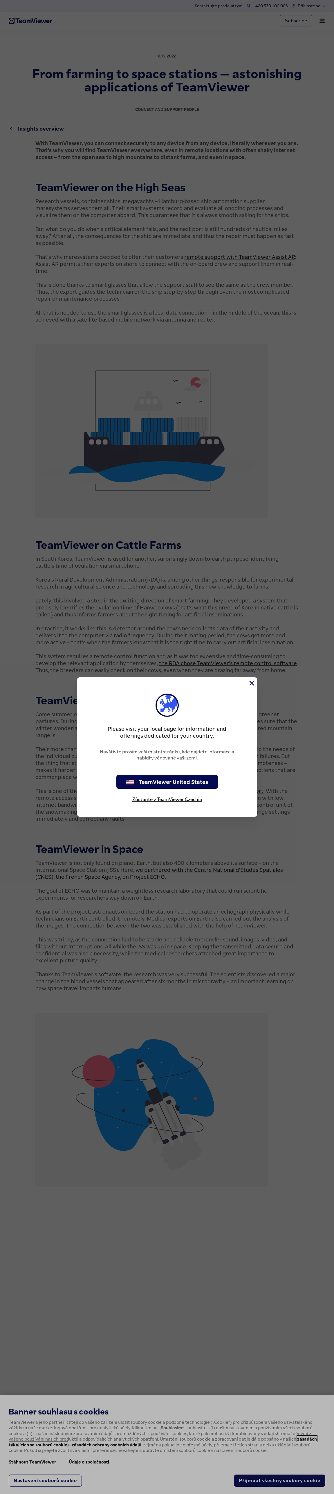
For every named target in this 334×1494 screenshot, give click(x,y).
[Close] (251, 683)
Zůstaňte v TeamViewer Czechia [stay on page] (167, 799)
